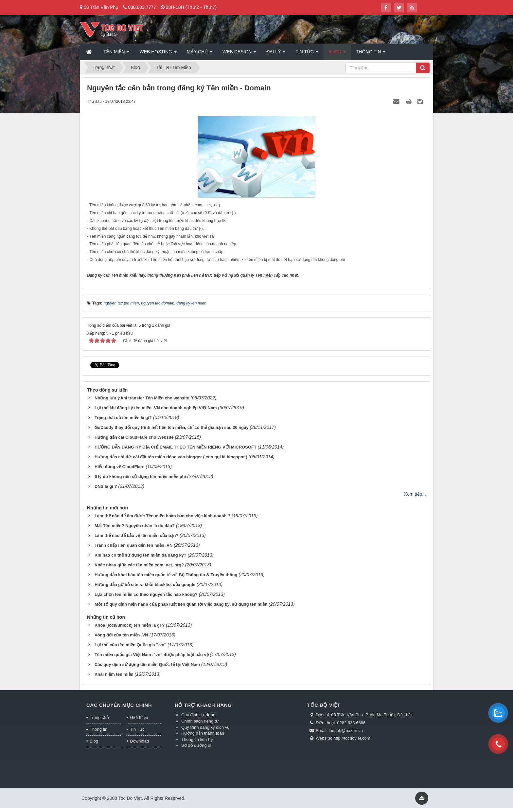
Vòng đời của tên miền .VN (121, 635)
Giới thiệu (139, 717)
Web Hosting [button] (157, 53)
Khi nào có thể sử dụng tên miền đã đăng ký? (140, 555)
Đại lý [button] (275, 53)
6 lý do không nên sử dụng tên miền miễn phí (140, 476)
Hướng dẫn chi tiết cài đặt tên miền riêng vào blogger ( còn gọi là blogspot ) (171, 456)
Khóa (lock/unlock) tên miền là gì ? (130, 625)
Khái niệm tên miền (114, 674)
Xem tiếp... (415, 494)
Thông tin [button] (371, 53)
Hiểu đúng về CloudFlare (120, 466)
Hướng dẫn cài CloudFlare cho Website (134, 437)
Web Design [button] (239, 53)
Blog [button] (337, 53)
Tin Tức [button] (306, 53)
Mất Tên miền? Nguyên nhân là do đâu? (135, 525)
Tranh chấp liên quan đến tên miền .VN (133, 545)
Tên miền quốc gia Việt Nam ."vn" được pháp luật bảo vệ (152, 654)
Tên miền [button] (116, 53)
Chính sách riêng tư (200, 721)
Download (139, 741)
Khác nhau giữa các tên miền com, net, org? (139, 564)
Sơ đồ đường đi (196, 745)
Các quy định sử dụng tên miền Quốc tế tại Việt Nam (147, 664)
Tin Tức (137, 729)
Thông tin (98, 729)
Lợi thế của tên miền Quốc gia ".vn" (130, 644)
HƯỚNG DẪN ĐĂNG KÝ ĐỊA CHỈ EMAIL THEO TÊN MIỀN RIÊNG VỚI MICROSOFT (175, 447)
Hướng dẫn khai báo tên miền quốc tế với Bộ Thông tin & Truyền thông (166, 574)
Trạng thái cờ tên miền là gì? (123, 417)
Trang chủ (99, 717)
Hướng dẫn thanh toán (202, 733)
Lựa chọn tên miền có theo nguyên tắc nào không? (146, 594)
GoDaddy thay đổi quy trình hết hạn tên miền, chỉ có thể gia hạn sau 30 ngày (172, 427)
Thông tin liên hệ (197, 739)
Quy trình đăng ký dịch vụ (205, 727)
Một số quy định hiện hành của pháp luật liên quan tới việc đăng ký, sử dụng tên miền (181, 604)
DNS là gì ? (106, 486)
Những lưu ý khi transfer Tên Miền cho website (142, 397)
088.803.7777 (142, 7)
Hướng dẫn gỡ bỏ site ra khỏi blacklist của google (145, 584)
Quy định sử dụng (198, 714)
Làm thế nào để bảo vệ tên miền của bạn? (137, 535)
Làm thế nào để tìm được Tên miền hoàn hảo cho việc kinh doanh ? (162, 515)
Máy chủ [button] (199, 53)
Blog (94, 741)
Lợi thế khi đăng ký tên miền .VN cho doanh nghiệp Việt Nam (156, 407)
